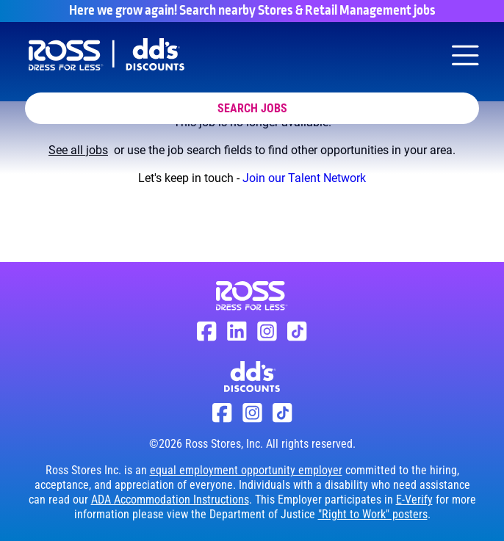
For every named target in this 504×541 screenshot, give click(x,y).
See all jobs (78, 150)
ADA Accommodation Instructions (170, 499)
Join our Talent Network (304, 178)
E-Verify (414, 499)
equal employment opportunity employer (246, 470)
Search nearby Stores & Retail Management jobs (307, 11)
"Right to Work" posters (373, 514)
